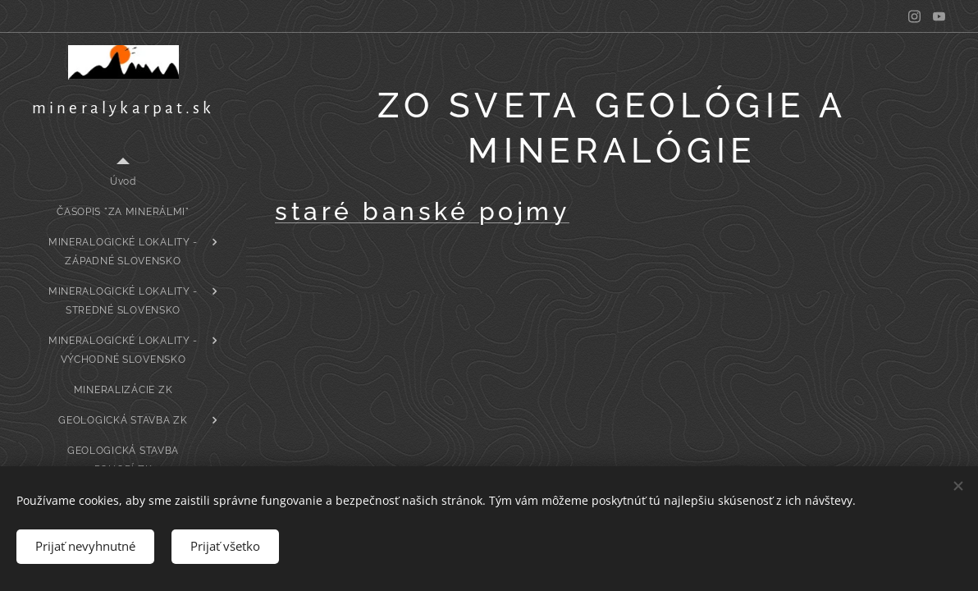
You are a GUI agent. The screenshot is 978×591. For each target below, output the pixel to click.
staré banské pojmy (422, 211)
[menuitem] (123, 181)
